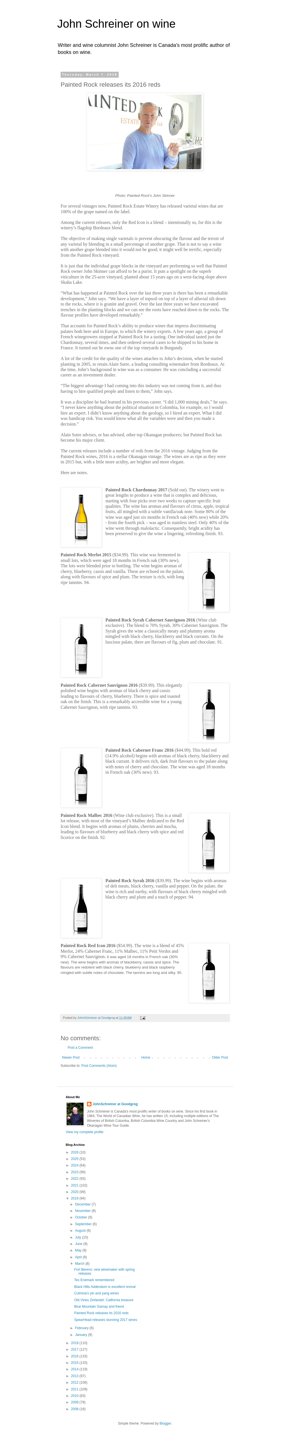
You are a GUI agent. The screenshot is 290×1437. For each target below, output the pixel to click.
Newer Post (71, 1057)
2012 (75, 1382)
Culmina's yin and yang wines (96, 1293)
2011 (75, 1389)
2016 (75, 1356)
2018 (75, 1343)
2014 (75, 1369)
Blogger (165, 1423)
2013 (75, 1376)
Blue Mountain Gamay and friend (99, 1307)
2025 (75, 1159)
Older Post (220, 1057)
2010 (75, 1396)
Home (145, 1057)
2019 (75, 1198)
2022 (75, 1179)
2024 (75, 1165)
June (79, 1244)
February (82, 1328)
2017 (75, 1349)
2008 (75, 1409)
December (83, 1204)
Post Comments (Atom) (99, 1066)
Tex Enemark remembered (94, 1280)
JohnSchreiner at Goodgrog (115, 1104)
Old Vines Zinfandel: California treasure (103, 1300)
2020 (75, 1192)
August (81, 1231)
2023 (75, 1172)
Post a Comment (80, 1048)
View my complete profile (84, 1132)
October (81, 1217)
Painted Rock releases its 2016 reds (101, 1313)
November (83, 1211)
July (78, 1237)
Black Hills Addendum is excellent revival (105, 1287)
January (81, 1335)
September (84, 1224)
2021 (75, 1185)
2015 (75, 1363)
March (80, 1264)
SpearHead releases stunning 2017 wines (105, 1320)
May (78, 1250)
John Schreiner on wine (116, 24)
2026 (75, 1152)
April (79, 1257)
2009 (75, 1402)
